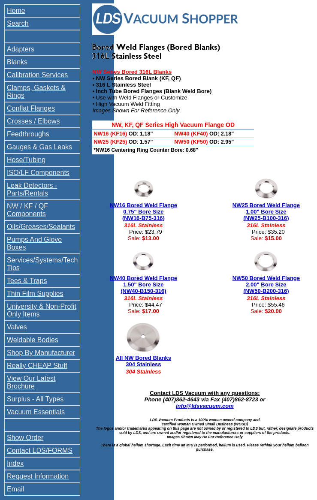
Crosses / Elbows (33, 121)
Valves (17, 327)
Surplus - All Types (35, 399)
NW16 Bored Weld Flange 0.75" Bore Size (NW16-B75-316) (143, 211)
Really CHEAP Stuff (37, 365)
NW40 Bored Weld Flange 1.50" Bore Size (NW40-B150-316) (143, 284)
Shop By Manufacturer (41, 352)
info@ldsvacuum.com (205, 406)
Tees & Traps (27, 280)
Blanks (17, 62)
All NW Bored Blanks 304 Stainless (143, 361)
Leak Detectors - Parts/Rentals (32, 189)
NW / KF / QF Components (27, 209)
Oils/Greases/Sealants (41, 226)
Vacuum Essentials (36, 412)
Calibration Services (37, 74)
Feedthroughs (28, 134)
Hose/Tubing (26, 159)
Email (15, 489)
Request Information (38, 476)
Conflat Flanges (31, 108)
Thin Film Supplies (35, 293)
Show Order (25, 437)
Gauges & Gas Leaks (39, 147)
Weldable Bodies (32, 339)
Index (15, 463)
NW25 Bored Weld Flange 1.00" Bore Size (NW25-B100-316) (266, 211)
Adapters (20, 49)
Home (16, 10)
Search (18, 23)
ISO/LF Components (38, 172)
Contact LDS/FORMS (39, 450)
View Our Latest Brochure (31, 382)
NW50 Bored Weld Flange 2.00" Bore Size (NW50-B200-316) (266, 284)
